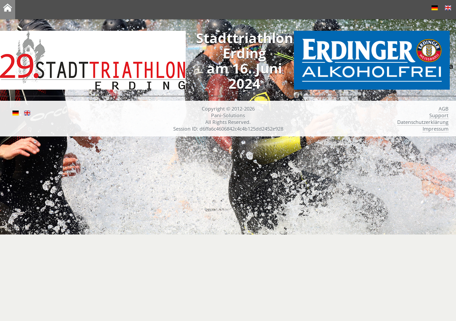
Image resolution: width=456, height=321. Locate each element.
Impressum (435, 128)
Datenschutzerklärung (422, 122)
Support (438, 115)
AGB (443, 108)
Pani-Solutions (228, 115)
